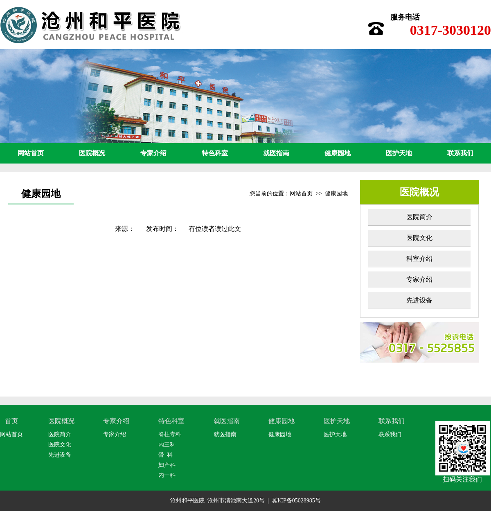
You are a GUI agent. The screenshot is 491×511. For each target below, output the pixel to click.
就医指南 (276, 153)
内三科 (167, 445)
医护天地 (399, 153)
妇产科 (167, 465)
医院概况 (92, 153)
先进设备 (419, 300)
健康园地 (337, 153)
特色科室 (215, 153)
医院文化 (419, 237)
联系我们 (460, 153)
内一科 (167, 475)
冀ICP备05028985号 (296, 501)
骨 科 (165, 455)
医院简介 (419, 216)
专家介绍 (153, 153)
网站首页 (31, 153)
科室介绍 (419, 258)
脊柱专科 (169, 434)
